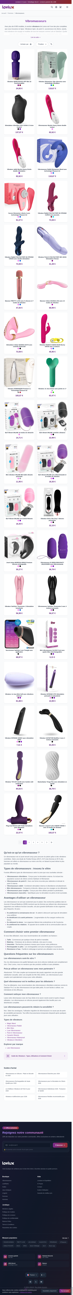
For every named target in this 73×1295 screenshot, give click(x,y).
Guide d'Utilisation (42, 1190)
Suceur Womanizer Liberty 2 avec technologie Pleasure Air (19, 214)
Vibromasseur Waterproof (16, 1037)
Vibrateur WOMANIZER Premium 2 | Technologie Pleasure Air (19, 389)
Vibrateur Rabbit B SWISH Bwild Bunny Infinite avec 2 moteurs (52, 345)
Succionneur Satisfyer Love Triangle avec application (19, 651)
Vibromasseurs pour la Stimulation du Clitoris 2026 (51, 1082)
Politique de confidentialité (10, 1218)
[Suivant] (47, 842)
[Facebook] (30, 1282)
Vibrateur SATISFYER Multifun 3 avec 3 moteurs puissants (52, 739)
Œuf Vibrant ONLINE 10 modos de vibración (19, 432)
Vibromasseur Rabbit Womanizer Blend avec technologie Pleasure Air (52, 170)
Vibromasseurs (19, 13)
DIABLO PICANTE (8, 1246)
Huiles (4, 1187)
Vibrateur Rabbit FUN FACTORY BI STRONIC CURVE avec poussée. (52, 214)
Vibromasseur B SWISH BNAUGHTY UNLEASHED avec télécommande (52, 563)
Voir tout (65, 1238)
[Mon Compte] (56, 7)
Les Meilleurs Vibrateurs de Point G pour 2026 (18, 1090)
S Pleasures (63, 1242)
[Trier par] (42, 44)
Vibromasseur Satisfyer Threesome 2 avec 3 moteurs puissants (52, 607)
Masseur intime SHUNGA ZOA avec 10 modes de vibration (52, 301)
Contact (39, 1187)
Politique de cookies (26, 1292)
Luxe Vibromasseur (13, 1030)
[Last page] (51, 842)
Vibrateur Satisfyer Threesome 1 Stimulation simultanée (19, 607)
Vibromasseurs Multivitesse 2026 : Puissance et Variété (51, 1090)
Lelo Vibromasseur (13, 1048)
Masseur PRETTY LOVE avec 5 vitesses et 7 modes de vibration (19, 301)
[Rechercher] (52, 7)
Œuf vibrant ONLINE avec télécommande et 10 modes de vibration (52, 475)
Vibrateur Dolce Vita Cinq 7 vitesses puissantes (52, 519)
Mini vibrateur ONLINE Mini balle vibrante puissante (19, 475)
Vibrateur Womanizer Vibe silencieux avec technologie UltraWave (52, 82)
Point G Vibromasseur (14, 1033)
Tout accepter (65, 1291)
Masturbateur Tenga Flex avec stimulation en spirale (52, 782)
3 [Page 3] (33, 842)
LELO (44, 1246)
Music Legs (52, 1246)
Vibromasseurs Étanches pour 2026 (49, 1073)
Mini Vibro (10, 1028)
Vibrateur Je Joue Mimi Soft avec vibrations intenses (19, 695)
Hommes (5, 1199)
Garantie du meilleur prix (44, 1193)
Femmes (10, 13)
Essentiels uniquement (50, 1291)
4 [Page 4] (37, 842)
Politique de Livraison (8, 1215)
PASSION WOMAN (9, 1242)
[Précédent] (20, 842)
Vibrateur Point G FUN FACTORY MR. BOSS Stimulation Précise (52, 258)
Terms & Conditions (8, 1224)
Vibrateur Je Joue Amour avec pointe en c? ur (52, 389)
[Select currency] (43, 1275)
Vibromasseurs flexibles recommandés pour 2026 (51, 1097)
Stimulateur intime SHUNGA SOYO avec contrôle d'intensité (19, 345)
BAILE (18, 1246)
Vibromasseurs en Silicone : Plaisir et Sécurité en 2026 (19, 1074)
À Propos (40, 1183)
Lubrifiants (5, 1183)
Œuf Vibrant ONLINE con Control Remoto (19, 518)
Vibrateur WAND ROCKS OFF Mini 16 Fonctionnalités (19, 82)
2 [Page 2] (29, 842)
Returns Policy (6, 1221)
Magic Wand (11, 1023)
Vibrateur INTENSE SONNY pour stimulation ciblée (19, 739)
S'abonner (60, 1145)
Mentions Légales (7, 1209)
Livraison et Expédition (44, 1180)
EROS (25, 1246)
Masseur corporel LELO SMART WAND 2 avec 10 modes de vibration (52, 826)
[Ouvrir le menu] (67, 7)
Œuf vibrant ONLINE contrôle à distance (52, 432)
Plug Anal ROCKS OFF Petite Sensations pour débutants (19, 826)
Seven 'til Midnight (34, 1246)
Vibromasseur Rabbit (14, 1026)
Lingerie (4, 1193)
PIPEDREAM (53, 1242)
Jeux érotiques (6, 1190)
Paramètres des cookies (9, 1227)
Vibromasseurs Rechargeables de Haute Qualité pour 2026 (18, 1082)
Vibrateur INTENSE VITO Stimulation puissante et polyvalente (52, 695)
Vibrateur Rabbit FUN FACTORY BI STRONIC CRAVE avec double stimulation (19, 258)
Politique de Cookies (8, 1212)
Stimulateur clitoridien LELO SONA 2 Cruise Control (19, 126)
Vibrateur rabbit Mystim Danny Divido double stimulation (19, 170)
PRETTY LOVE (21, 1242)
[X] (36, 1282)
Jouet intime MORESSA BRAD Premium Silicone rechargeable (19, 563)
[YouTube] (41, 1282)
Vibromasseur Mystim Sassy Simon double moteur (52, 126)
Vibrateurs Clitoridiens (14, 1040)
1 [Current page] (24, 842)
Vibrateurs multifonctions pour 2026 (16, 1096)
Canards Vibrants (13, 1035)
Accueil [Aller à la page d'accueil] (4, 13)
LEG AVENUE (32, 1242)
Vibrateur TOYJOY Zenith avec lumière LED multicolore (19, 782)
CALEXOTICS (42, 1242)
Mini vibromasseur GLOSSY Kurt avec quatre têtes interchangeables (52, 651)
